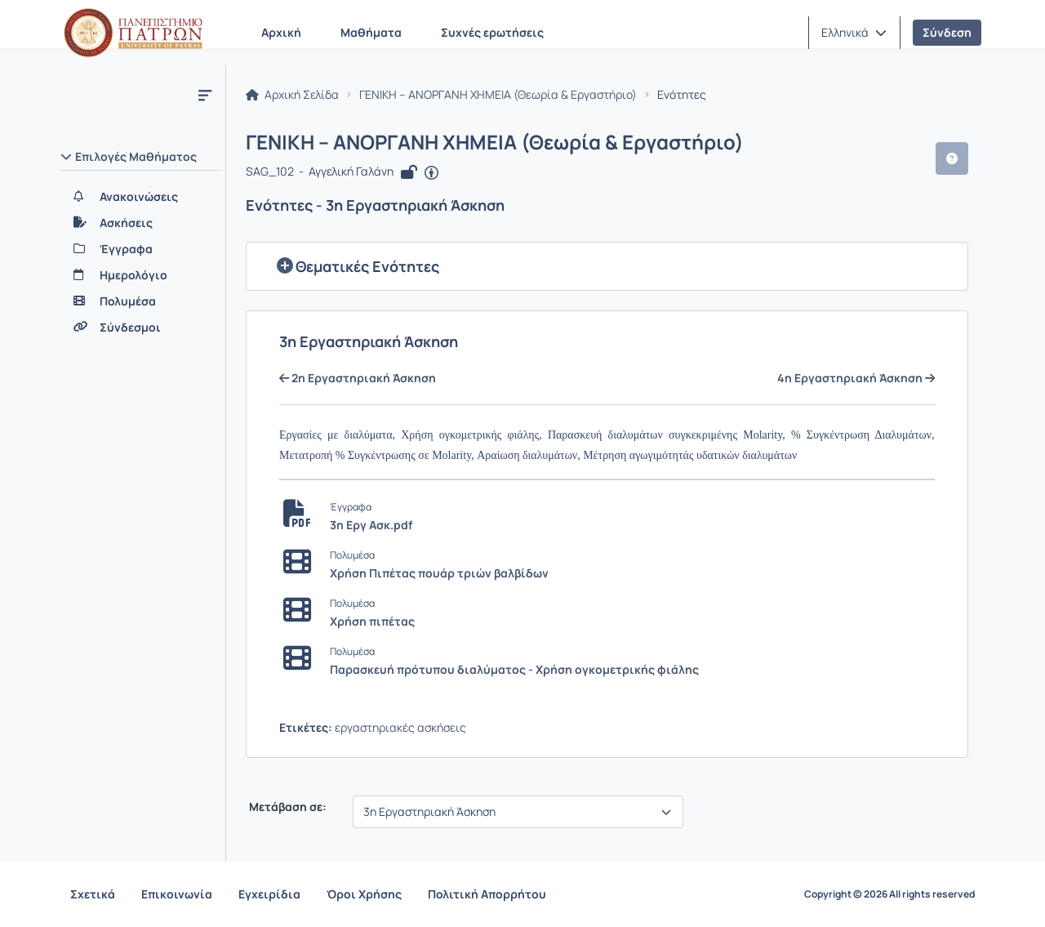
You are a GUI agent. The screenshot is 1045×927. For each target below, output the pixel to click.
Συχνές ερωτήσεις (492, 32)
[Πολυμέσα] (141, 301)
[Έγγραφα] (141, 249)
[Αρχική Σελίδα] (133, 32)
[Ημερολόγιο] (141, 275)
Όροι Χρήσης (364, 894)
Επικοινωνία (176, 894)
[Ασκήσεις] (141, 223)
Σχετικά (92, 894)
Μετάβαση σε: (287, 806)
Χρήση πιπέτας (372, 621)
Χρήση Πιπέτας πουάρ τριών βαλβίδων (439, 573)
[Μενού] (205, 94)
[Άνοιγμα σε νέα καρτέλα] (431, 173)
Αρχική (281, 32)
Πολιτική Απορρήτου (487, 894)
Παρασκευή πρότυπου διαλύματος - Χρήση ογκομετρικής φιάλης (514, 669)
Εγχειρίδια (269, 894)
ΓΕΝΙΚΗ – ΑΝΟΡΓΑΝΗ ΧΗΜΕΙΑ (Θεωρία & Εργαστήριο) (498, 94)
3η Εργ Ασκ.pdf (371, 525)
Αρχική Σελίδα (292, 94)
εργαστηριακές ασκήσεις (400, 727)
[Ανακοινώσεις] (141, 197)
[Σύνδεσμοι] (141, 327)
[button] (854, 32)
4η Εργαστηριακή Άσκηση (856, 378)
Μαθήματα (371, 32)
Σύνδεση (947, 32)
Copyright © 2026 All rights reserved (889, 894)
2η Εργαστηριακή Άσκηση (357, 378)
